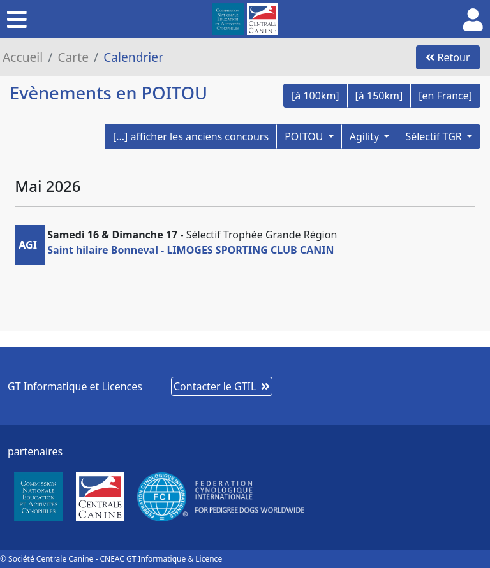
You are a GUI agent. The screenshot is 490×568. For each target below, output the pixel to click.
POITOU (305, 136)
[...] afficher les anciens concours (191, 136)
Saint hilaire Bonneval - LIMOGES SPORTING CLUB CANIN (190, 250)
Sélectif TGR (434, 136)
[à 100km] (315, 96)
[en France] (445, 96)
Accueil (23, 57)
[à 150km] (379, 96)
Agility (366, 136)
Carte (73, 57)
